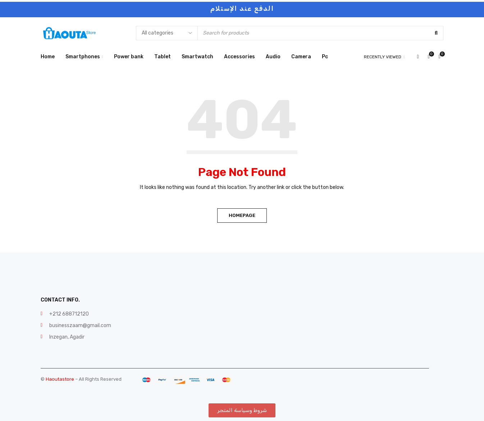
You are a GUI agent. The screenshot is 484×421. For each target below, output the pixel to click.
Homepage (242, 215)
